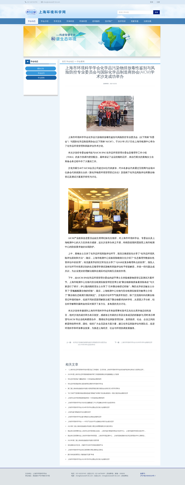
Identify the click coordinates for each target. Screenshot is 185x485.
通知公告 (40, 68)
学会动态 (32, 21)
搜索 (156, 12)
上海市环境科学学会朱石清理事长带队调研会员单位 (85, 450)
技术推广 (109, 21)
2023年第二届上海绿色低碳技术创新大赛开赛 (83, 440)
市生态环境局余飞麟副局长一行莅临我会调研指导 (84, 379)
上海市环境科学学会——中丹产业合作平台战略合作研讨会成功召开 (90, 421)
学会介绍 (44, 21)
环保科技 (70, 21)
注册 (158, 2)
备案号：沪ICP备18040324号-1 (148, 474)
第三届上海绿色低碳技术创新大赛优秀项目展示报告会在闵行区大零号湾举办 (93, 388)
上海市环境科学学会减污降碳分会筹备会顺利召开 (84, 417)
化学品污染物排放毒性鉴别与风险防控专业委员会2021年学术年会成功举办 (90, 343)
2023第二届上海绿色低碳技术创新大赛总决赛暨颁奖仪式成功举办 (90, 426)
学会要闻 (41, 78)
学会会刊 (41, 73)
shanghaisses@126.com (51, 2)
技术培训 (122, 21)
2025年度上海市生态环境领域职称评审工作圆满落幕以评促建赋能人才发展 (93, 374)
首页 (64, 61)
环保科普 (83, 21)
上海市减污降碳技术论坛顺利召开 (79, 412)
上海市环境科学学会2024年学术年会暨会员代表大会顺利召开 (88, 407)
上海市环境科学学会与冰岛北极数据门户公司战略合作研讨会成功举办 (91, 403)
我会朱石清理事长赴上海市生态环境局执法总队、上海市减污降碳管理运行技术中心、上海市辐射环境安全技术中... (106, 431)
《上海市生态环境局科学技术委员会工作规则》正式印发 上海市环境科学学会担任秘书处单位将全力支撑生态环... (106, 369)
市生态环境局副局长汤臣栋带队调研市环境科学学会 (85, 384)
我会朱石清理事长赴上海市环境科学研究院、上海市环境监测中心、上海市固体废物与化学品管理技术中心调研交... (106, 436)
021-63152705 (32, 2)
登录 (151, 2)
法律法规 (147, 21)
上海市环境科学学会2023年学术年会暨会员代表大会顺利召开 (88, 459)
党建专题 (134, 21)
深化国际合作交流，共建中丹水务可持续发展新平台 (85, 445)
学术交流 (57, 21)
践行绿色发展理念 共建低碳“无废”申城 (80, 454)
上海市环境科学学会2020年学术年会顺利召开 (136, 342)
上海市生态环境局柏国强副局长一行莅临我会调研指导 (86, 398)
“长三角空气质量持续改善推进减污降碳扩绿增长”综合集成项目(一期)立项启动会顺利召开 (97, 393)
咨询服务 (96, 21)
